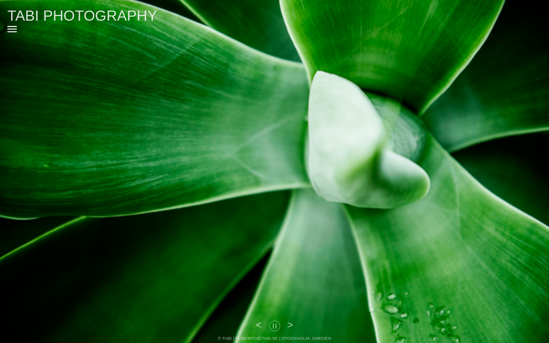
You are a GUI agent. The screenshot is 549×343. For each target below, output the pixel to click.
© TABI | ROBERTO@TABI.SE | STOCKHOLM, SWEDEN (274, 338)
